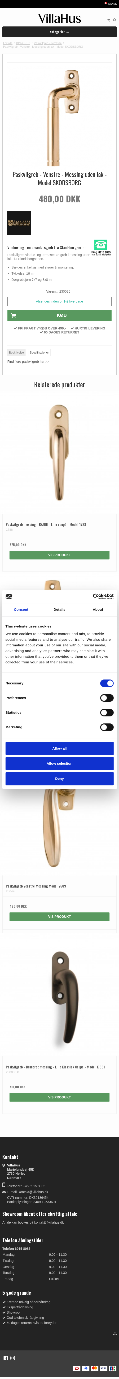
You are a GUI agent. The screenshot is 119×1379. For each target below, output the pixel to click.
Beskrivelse (16, 352)
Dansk (110, 3)
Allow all (59, 748)
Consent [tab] (21, 609)
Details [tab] (60, 609)
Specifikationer (39, 352)
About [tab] (98, 609)
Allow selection (59, 763)
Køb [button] (37, 315)
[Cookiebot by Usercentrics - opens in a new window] (93, 596)
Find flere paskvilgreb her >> (28, 361)
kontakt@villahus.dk (33, 1192)
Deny (59, 779)
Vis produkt (59, 555)
